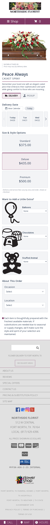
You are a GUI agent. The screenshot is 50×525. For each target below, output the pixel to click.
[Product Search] (25, 348)
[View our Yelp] (32, 410)
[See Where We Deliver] (25, 363)
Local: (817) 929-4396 (25, 432)
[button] (25, 462)
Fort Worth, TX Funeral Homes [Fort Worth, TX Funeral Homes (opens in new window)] (17, 491)
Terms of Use (25, 514)
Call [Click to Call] (8, 522)
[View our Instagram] (27, 410)
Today (29, 108)
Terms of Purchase (33, 509)
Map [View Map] (25, 522)
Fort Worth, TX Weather (19, 500)
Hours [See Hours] (41, 522)
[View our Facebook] (18, 410)
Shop (12, 21)
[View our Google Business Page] (23, 410)
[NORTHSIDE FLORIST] (25, 14)
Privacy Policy (13, 509)
